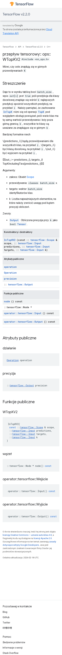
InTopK (7, 111)
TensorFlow (8, 47)
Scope (30, 177)
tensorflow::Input (29, 243)
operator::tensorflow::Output (23, 321)
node (7, 301)
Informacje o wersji (12, 647)
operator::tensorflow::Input (22, 313)
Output (14, 220)
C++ (48, 47)
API (19, 47)
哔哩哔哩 (7, 628)
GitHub (6, 617)
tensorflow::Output (20, 284)
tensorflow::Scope (42, 240)
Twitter (6, 622)
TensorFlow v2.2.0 (16, 14)
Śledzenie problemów (14, 642)
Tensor (21, 224)
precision (10, 278)
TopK (41, 111)
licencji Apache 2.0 (43, 538)
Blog (5, 612)
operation (10, 266)
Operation (10, 272)
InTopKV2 (9, 240)
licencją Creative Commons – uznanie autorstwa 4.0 (27, 535)
